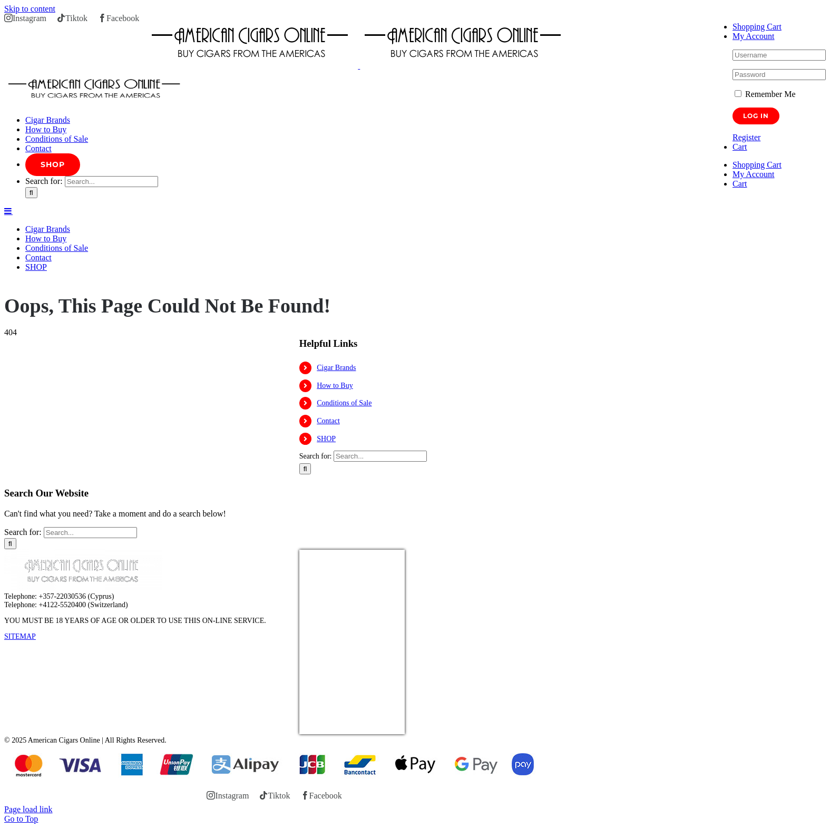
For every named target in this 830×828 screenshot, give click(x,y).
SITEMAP (20, 636)
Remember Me (765, 94)
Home (12, 284)
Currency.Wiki (376, 728)
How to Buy (335, 385)
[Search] (31, 192)
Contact (328, 421)
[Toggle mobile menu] (8, 211)
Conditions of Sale (344, 403)
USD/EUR (322, 728)
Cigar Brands (336, 368)
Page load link (28, 809)
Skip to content (29, 8)
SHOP (326, 439)
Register (746, 137)
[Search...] (111, 181)
